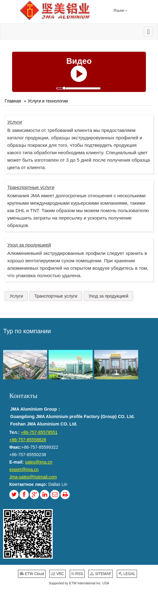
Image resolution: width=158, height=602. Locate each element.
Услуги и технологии (48, 100)
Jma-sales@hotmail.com (33, 476)
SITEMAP (100, 574)
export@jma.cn (23, 469)
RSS (77, 574)
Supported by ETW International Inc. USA (79, 583)
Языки (120, 10)
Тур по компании (27, 331)
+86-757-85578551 (39, 432)
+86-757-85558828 (27, 439)
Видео (79, 61)
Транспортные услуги (30, 187)
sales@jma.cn (38, 462)
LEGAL (126, 574)
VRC (57, 574)
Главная (13, 100)
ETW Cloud (32, 574)
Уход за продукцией (29, 244)
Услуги (14, 121)
